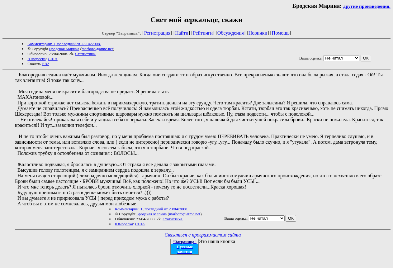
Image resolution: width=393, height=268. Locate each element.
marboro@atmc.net (97, 48)
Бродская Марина (64, 48)
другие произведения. (367, 6)
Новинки (258, 33)
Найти (181, 33)
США (53, 58)
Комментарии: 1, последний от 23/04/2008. (64, 43)
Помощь (281, 33)
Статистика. (85, 53)
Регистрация (157, 33)
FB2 (45, 63)
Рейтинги (203, 33)
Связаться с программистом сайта (203, 234)
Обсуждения (230, 33)
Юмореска (36, 58)
